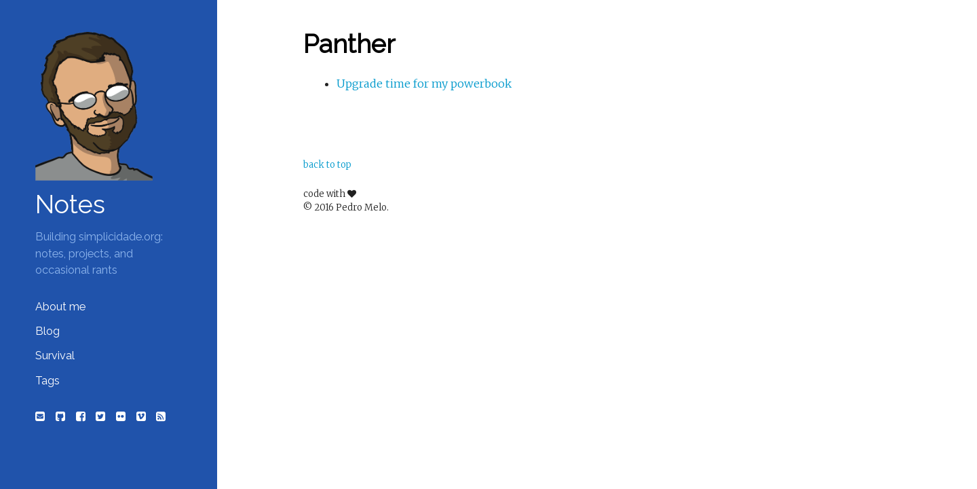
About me (60, 306)
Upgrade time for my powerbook (424, 83)
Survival (55, 355)
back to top (327, 164)
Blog (47, 331)
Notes (70, 204)
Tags (47, 380)
